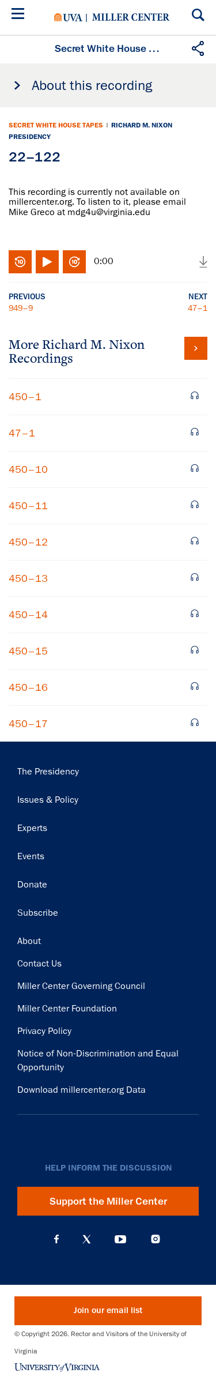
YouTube (120, 1239)
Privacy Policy (44, 1031)
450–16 (28, 687)
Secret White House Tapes (56, 125)
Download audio (203, 262)
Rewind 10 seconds (20, 261)
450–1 (25, 396)
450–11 (28, 505)
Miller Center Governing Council (81, 986)
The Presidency (48, 771)
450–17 (28, 723)
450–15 (28, 651)
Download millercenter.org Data (81, 1090)
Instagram (155, 1239)
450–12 (28, 542)
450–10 (28, 469)
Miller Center (130, 17)
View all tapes (195, 348)
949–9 (21, 308)
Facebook (56, 1239)
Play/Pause (47, 261)
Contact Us (39, 963)
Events (30, 856)
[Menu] (20, 15)
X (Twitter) (86, 1239)
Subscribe (37, 913)
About (29, 941)
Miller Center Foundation (67, 1008)
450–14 (28, 614)
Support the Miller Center (108, 1201)
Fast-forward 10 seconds (74, 261)
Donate (32, 884)
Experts (32, 828)
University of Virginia (68, 17)
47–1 (197, 308)
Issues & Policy (47, 800)
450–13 (28, 578)
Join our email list (108, 1310)
